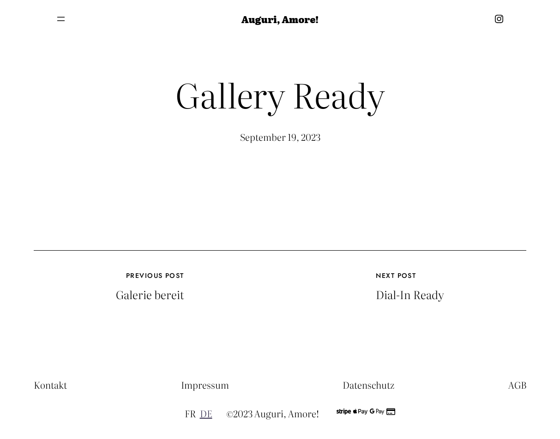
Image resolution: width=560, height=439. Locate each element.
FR (190, 413)
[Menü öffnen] (60, 18)
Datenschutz (368, 384)
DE (206, 413)
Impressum (205, 384)
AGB (517, 384)
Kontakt (50, 384)
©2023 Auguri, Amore (271, 413)
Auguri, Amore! (280, 19)
